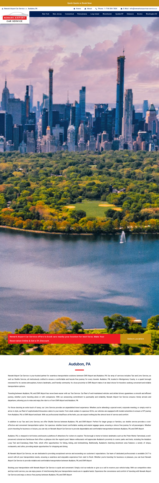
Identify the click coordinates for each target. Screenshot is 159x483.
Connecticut (69, 14)
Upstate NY (119, 14)
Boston (139, 14)
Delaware (130, 14)
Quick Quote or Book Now (79, 3)
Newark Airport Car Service (14, 9)
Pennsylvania (82, 14)
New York (45, 14)
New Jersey (57, 14)
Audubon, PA (32, 9)
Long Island (94, 14)
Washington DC (151, 14)
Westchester (107, 14)
